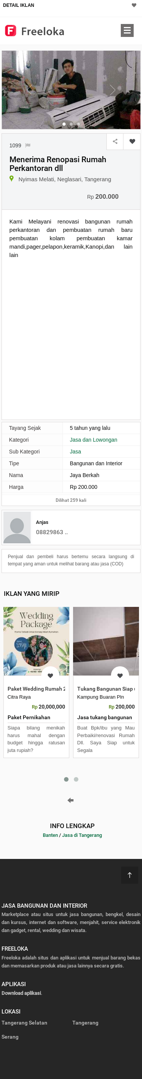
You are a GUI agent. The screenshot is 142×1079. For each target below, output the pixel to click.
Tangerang (85, 1023)
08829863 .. (52, 532)
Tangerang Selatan (24, 1023)
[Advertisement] (71, 338)
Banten (50, 835)
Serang (10, 1037)
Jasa (75, 452)
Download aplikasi (21, 993)
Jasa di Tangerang (82, 835)
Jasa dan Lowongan (93, 440)
